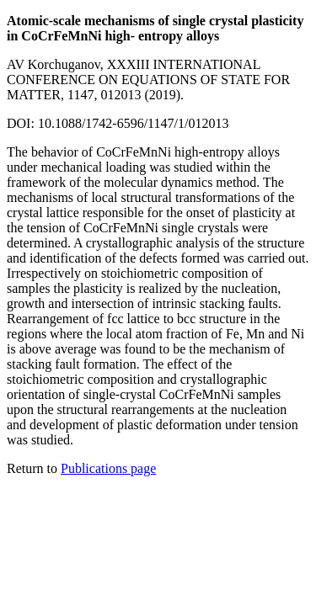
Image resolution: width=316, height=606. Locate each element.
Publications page (108, 468)
